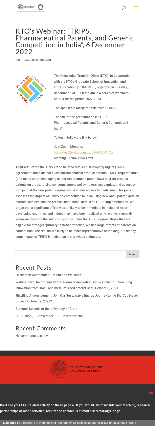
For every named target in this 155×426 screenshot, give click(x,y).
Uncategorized (41, 59)
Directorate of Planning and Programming (47, 423)
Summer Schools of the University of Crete (46, 309)
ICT (106, 423)
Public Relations (85, 423)
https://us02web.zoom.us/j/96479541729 (83, 152)
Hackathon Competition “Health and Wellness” (49, 275)
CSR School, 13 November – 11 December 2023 (50, 316)
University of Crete (124, 423)
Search (132, 254)
